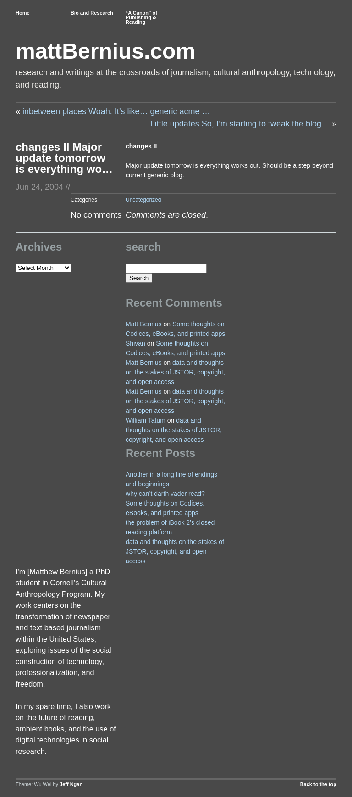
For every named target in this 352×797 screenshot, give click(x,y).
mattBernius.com (105, 51)
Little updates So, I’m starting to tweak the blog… (240, 123)
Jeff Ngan (71, 784)
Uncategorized (143, 200)
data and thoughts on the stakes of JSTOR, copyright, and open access (175, 372)
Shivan (135, 343)
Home (23, 13)
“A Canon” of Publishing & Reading (141, 17)
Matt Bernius (144, 324)
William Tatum (145, 420)
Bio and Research (92, 13)
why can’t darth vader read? (165, 493)
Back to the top (318, 784)
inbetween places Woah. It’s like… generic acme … (116, 111)
